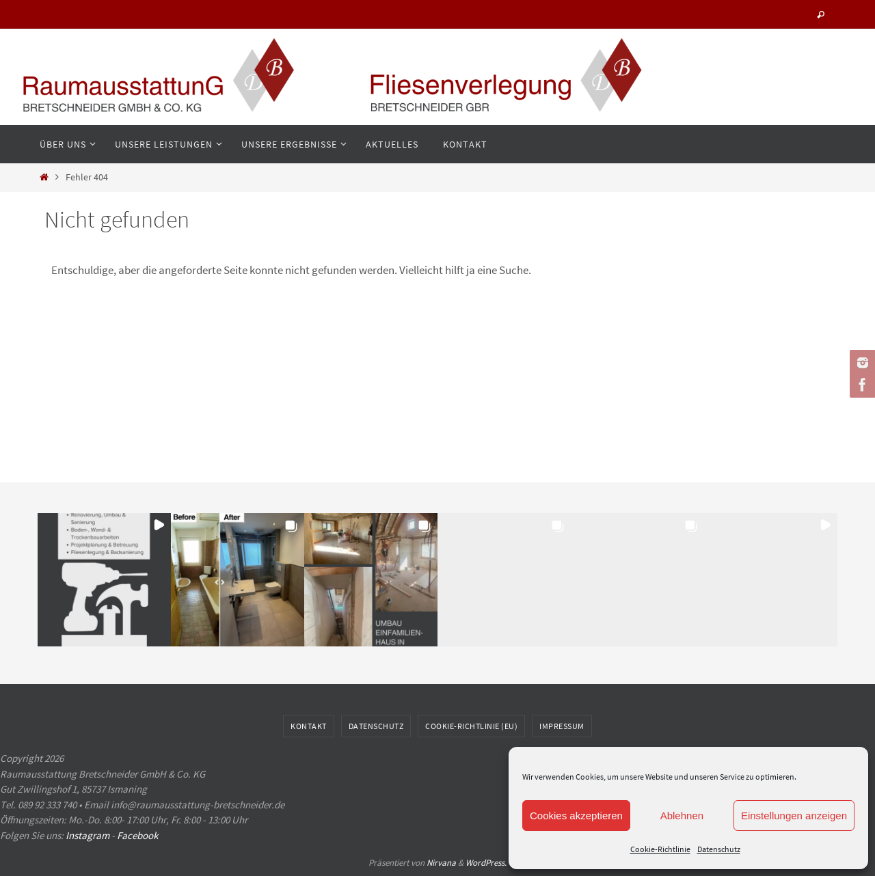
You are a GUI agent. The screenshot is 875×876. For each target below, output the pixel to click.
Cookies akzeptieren (576, 815)
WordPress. (486, 862)
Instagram (87, 835)
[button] (104, 579)
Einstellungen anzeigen (794, 815)
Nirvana (441, 862)
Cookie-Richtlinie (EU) (471, 726)
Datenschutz (718, 849)
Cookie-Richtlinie (660, 849)
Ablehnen (681, 815)
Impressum (561, 726)
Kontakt (309, 726)
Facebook (137, 835)
